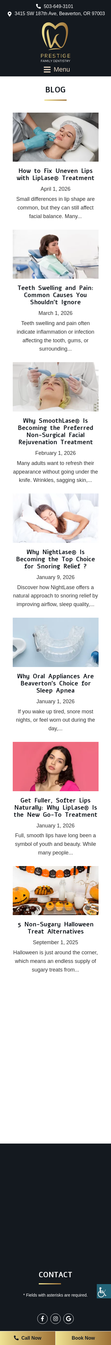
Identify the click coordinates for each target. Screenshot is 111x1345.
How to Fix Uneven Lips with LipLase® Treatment (55, 174)
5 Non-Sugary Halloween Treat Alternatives (56, 928)
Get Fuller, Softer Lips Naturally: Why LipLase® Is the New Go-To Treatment (55, 808)
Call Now (27, 1338)
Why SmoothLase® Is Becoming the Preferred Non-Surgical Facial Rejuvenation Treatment (55, 431)
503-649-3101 (54, 6)
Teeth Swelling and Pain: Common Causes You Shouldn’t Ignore (55, 295)
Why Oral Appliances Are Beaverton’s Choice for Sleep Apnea (55, 683)
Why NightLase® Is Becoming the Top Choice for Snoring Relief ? (55, 559)
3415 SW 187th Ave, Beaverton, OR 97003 (60, 13)
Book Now (83, 1338)
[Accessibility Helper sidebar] (104, 1291)
